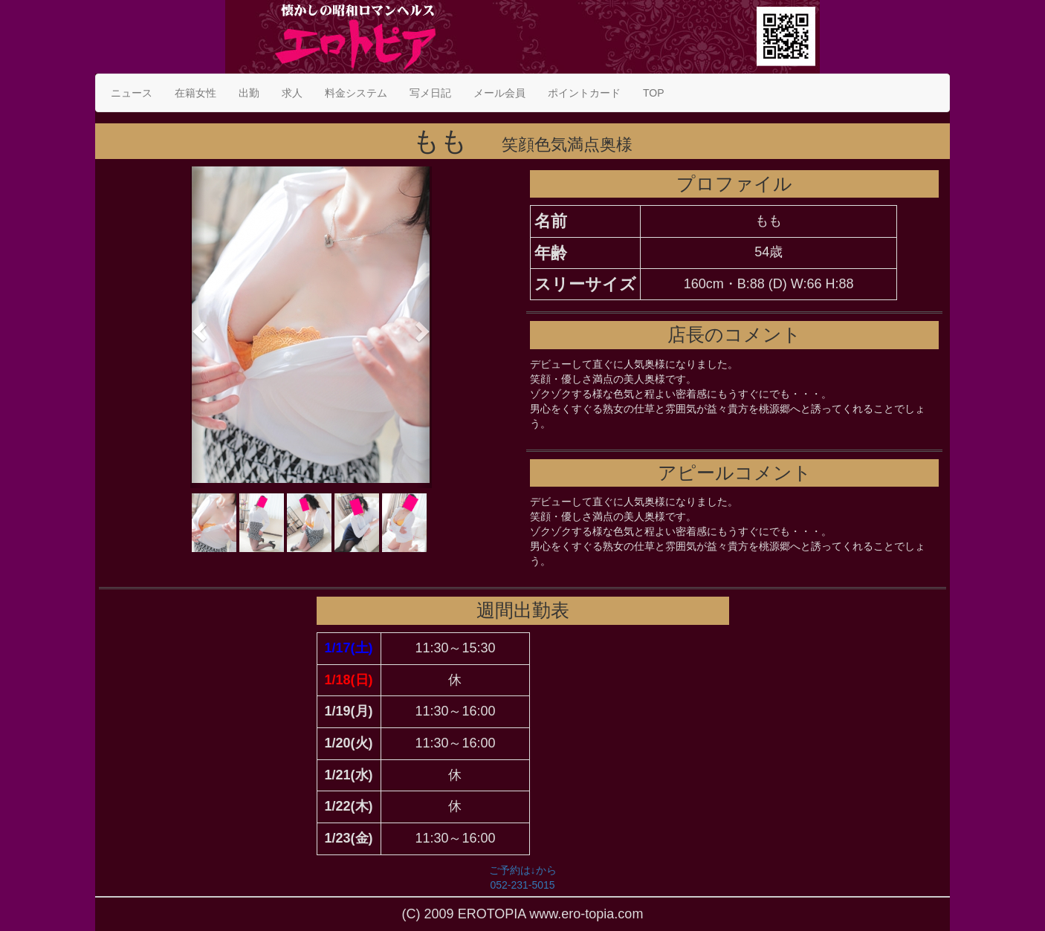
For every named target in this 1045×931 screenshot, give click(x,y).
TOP (653, 93)
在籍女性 (195, 93)
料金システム (356, 93)
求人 (292, 93)
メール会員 (499, 93)
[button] (197, 327)
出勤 (249, 93)
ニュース (131, 93)
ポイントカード (584, 93)
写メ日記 (430, 93)
